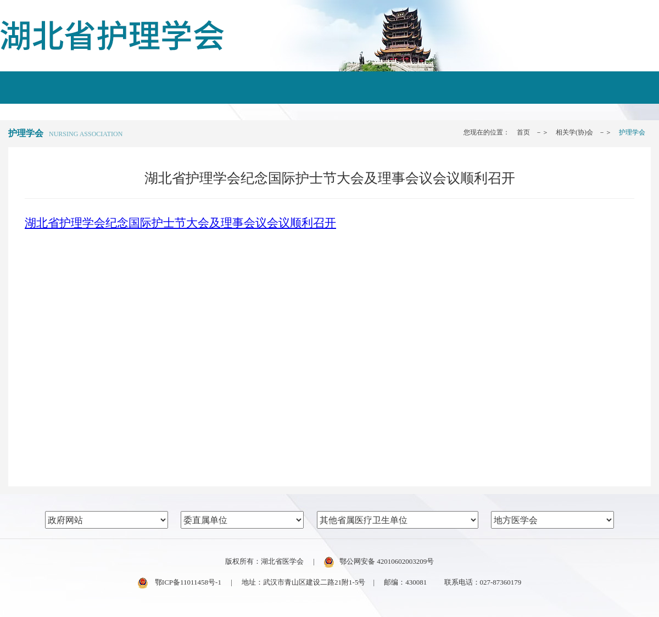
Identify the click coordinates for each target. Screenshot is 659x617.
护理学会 (632, 132)
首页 (523, 132)
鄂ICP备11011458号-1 (179, 582)
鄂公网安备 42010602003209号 (379, 561)
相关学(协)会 (574, 132)
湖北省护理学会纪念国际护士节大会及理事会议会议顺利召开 (180, 222)
